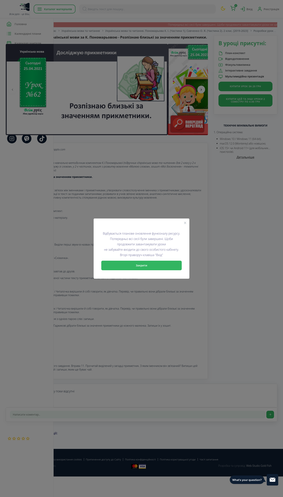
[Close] (185, 222)
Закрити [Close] (141, 265)
